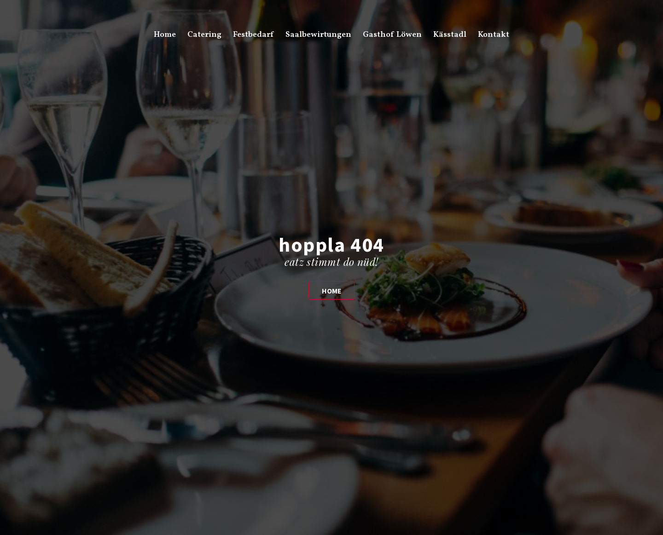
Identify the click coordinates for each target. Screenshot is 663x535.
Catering (204, 34)
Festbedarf (253, 34)
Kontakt (493, 34)
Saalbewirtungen (318, 34)
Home (165, 34)
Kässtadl (449, 34)
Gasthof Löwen (392, 34)
